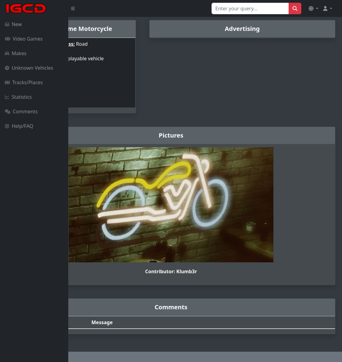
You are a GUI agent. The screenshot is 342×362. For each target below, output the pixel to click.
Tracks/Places (24, 82)
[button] (313, 8)
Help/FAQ (19, 126)
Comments (21, 111)
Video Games (24, 38)
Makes (15, 53)
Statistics (18, 97)
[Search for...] (250, 8)
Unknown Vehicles (29, 68)
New (13, 24)
